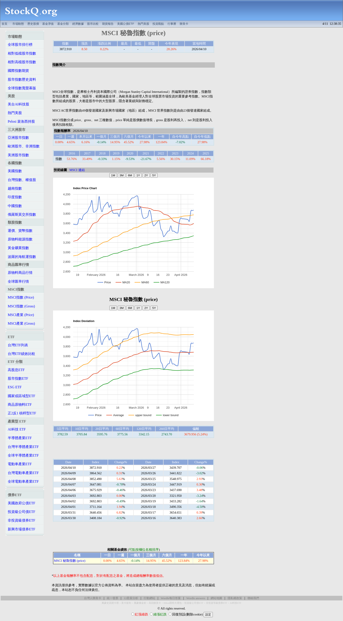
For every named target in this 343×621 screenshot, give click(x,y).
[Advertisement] (202, 10)
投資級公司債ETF (21, 512)
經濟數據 (78, 23)
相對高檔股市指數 (22, 62)
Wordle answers (195, 598)
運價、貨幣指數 (20, 230)
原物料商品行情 (20, 272)
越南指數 (15, 188)
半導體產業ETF (20, 438)
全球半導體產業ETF (23, 455)
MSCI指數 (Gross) (21, 306)
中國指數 (15, 206)
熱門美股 (143, 23)
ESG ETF (15, 387)
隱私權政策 (235, 598)
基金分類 (63, 23)
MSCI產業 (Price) (21, 315)
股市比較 (93, 23)
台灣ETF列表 (18, 345)
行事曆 (172, 23)
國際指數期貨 (18, 70)
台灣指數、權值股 (22, 180)
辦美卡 (184, 23)
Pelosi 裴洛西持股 (21, 121)
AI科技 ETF (17, 429)
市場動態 (18, 23)
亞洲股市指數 (18, 137)
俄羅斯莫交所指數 (22, 214)
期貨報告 (108, 23)
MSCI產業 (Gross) (21, 323)
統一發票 (112, 598)
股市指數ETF (18, 378)
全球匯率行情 (18, 281)
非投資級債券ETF (21, 520)
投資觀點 (158, 23)
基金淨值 (48, 23)
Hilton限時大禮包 (173, 603)
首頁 (4, 23)
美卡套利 (126, 603)
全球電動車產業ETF (23, 481)
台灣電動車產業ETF (23, 473)
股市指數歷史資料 (22, 79)
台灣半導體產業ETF (23, 447)
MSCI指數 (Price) (21, 297)
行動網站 (149, 598)
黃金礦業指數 (18, 248)
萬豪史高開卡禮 (110, 603)
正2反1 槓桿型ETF (22, 413)
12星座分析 (131, 598)
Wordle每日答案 (171, 598)
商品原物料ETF (20, 404)
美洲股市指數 (18, 155)
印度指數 (15, 197)
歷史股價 (33, 23)
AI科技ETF (235, 603)
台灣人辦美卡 (92, 598)
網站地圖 (216, 598)
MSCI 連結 (77, 170)
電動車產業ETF (20, 464)
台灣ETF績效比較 (21, 354)
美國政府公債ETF (21, 503)
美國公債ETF (125, 23)
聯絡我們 (253, 598)
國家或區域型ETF (21, 396)
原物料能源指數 (20, 239)
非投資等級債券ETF (216, 603)
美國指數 (15, 171)
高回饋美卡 (155, 603)
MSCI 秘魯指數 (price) (69, 560)
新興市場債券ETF (21, 529)
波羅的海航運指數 (22, 257)
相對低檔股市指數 (22, 53)
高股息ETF (16, 370)
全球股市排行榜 (20, 44)
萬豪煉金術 (140, 603)
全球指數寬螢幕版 (22, 88)
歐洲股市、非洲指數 (24, 146)
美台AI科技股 (18, 104)
